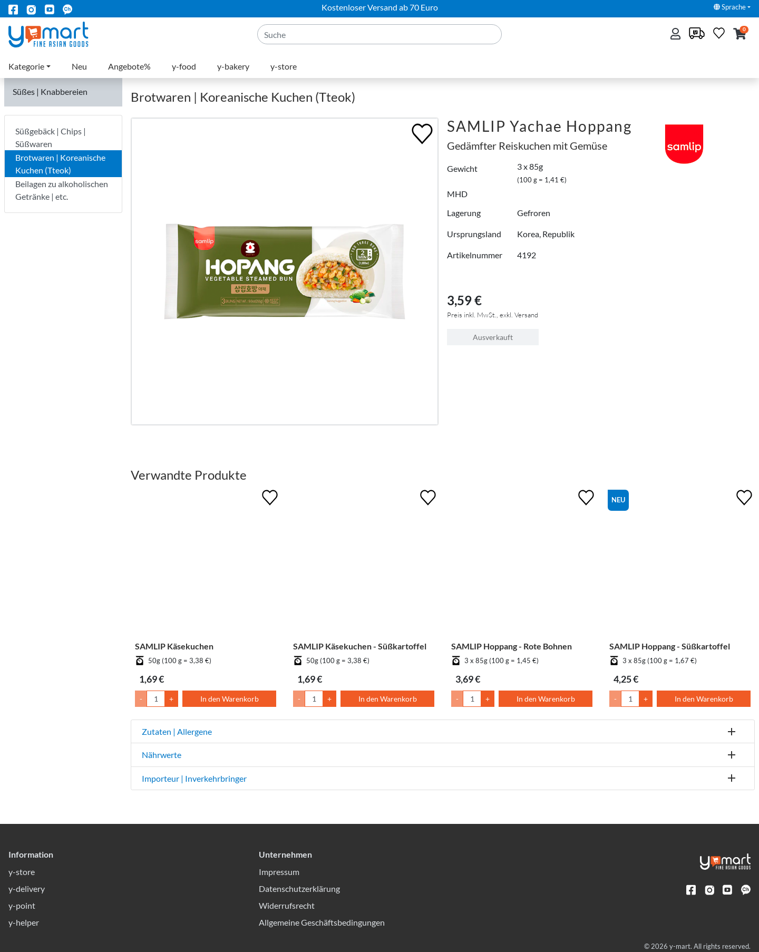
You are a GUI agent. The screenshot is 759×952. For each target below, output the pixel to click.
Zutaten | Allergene (177, 731)
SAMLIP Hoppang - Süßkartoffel (669, 646)
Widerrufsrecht (287, 905)
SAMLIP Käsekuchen (174, 646)
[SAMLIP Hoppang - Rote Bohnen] (522, 564)
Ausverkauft (493, 337)
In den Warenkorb (229, 698)
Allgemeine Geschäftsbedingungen (322, 922)
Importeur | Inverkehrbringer (194, 778)
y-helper (23, 922)
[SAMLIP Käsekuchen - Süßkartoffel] (364, 564)
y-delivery (26, 888)
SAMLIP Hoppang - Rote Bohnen (511, 646)
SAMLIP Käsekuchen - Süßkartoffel (359, 646)
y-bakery (233, 66)
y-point (21, 905)
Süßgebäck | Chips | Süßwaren (50, 137)
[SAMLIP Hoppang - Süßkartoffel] (680, 564)
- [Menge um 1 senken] (141, 698)
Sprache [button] (730, 7)
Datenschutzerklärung (299, 888)
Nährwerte (161, 755)
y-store (283, 66)
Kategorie (26, 66)
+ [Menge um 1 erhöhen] (171, 698)
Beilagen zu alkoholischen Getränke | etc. (61, 190)
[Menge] (156, 699)
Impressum (279, 872)
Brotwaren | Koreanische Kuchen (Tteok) (60, 163)
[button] (740, 34)
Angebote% (129, 66)
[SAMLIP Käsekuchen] (205, 564)
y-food (184, 66)
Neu (79, 66)
